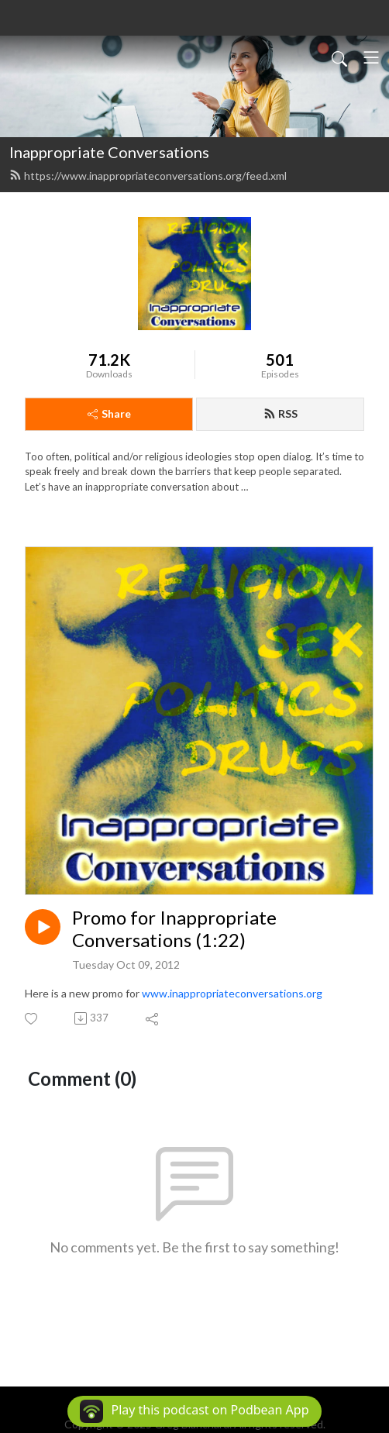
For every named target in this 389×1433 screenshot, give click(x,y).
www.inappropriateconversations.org (232, 993)
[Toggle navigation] (371, 57)
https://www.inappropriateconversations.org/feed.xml (148, 175)
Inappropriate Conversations (109, 152)
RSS (280, 413)
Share (109, 413)
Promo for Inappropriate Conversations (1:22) (174, 929)
